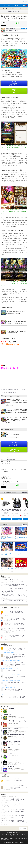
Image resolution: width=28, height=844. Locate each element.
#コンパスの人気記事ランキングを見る (8, 652)
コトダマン (6, 478)
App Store (14, 83)
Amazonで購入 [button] (5, 519)
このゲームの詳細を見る (13, 437)
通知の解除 (15, 834)
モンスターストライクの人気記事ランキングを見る (10, 680)
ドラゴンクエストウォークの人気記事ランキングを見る (11, 660)
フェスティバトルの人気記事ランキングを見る (9, 668)
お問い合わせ (9, 832)
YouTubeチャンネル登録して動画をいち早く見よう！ (13, 389)
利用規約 (15, 832)
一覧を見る (24, 492)
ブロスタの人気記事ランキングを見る (8, 687)
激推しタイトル (16, 11)
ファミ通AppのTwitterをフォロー (8, 392)
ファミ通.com (22, 834)
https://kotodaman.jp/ (11, 459)
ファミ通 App (5, 2)
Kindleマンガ (19, 496)
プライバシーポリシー (7, 834)
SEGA (2, 478)
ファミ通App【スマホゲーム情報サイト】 (9, 8)
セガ (10, 478)
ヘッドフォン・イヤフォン (8, 496)
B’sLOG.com (13, 835)
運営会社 (19, 832)
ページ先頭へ (24, 828)
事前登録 (10, 11)
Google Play (14, 91)
